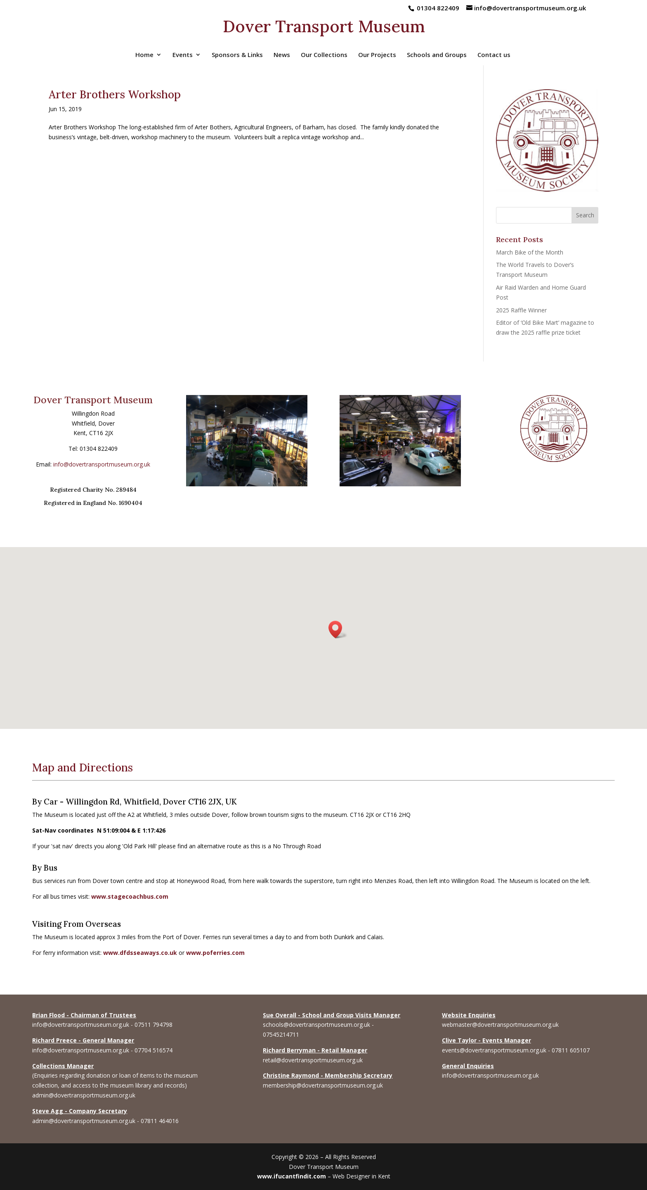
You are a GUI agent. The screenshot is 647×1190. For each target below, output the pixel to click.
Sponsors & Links (237, 55)
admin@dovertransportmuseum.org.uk (83, 1095)
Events (182, 55)
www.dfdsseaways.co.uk (140, 953)
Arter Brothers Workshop (115, 94)
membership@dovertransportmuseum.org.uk (323, 1085)
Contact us (493, 55)
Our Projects (377, 55)
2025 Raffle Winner (521, 310)
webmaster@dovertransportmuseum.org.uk (500, 1024)
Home (144, 55)
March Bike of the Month (529, 252)
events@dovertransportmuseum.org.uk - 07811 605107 (516, 1050)
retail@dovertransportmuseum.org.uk (313, 1060)
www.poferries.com (215, 953)
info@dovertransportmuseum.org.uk (101, 464)
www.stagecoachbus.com (129, 896)
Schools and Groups (437, 55)
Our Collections (324, 55)
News (282, 55)
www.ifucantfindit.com (291, 1176)
